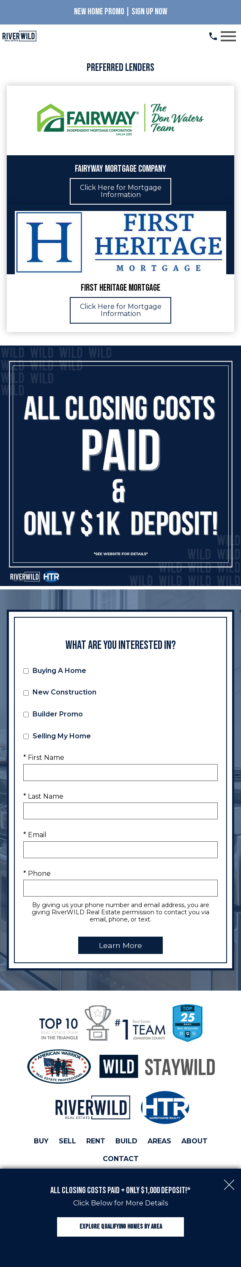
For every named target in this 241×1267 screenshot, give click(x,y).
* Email (35, 835)
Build (126, 1141)
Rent (95, 1141)
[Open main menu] (228, 36)
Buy (41, 1141)
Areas (159, 1141)
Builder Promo (53, 714)
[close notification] (229, 1180)
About (194, 1141)
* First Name (43, 758)
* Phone (37, 874)
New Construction (59, 692)
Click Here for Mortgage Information (121, 191)
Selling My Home (57, 736)
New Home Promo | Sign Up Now (120, 11)
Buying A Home (54, 671)
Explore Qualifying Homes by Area (120, 1227)
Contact (121, 1159)
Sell (67, 1141)
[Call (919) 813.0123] (213, 36)
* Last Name (43, 796)
